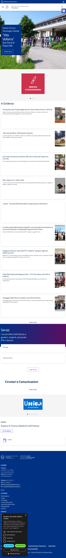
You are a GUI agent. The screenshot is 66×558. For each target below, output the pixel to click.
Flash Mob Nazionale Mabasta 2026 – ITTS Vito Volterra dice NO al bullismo (26, 275)
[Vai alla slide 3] (34, 98)
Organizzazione (5, 506)
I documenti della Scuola (8, 504)
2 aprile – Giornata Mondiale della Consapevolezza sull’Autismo (25, 203)
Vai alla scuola (8, 51)
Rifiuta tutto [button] (15, 550)
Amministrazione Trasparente (37, 546)
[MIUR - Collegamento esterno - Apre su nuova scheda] (10, 1)
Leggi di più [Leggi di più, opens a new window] (16, 528)
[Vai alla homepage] (2, 1)
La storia (3, 508)
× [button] (25, 515)
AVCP (2, 490)
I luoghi (3, 498)
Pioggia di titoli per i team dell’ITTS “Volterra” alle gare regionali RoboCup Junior (25, 251)
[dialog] (15, 534)
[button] (64, 11)
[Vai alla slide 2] (32, 98)
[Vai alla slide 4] (33, 414)
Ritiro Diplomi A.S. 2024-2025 (13, 180)
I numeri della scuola (7, 502)
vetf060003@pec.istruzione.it (11, 486)
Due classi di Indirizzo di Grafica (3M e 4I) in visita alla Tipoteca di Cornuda (25, 157)
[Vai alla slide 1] (30, 98)
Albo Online (52, 546)
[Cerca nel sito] (62, 7)
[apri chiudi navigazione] (3, 7)
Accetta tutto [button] (20, 545)
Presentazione (5, 496)
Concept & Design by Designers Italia (41, 552)
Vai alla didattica (7, 431)
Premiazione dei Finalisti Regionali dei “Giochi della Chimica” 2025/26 (27, 109)
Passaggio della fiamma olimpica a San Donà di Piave (21, 297)
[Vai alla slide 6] (37, 414)
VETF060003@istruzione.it (12, 484)
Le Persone (4, 500)
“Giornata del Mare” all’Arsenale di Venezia (18, 133)
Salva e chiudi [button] (9, 545)
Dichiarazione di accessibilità (29, 549)
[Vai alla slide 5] (35, 414)
